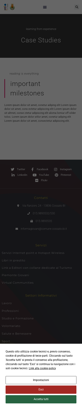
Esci (41, 389)
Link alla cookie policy (42, 368)
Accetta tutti (41, 399)
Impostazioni (41, 380)
